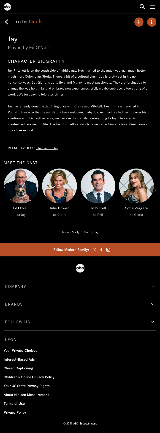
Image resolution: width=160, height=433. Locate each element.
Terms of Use (14, 403)
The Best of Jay (47, 148)
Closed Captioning (18, 368)
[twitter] (94, 250)
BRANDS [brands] (14, 304)
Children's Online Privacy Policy (29, 377)
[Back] (7, 22)
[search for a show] (142, 7)
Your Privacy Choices (20, 350)
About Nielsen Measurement (26, 395)
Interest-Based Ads (19, 359)
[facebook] (101, 250)
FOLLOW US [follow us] (17, 322)
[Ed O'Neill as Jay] (21, 194)
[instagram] (108, 250)
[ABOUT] (151, 22)
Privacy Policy (15, 412)
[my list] (139, 22)
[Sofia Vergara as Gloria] (136, 194)
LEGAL (12, 339)
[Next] (154, 189)
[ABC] (7, 7)
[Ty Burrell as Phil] (98, 194)
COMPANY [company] (15, 286)
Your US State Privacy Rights (27, 386)
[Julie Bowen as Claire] (59, 194)
